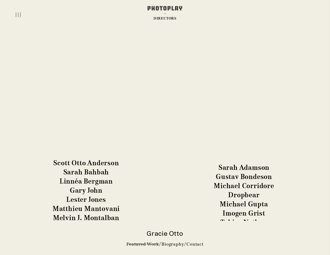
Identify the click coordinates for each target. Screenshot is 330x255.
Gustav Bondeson (244, 176)
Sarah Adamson (243, 167)
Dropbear (243, 195)
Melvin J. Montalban (86, 218)
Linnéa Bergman (86, 181)
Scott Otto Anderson (86, 163)
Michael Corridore (244, 186)
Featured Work (142, 244)
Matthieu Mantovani (86, 208)
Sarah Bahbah (86, 172)
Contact (195, 244)
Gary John (86, 190)
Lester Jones (86, 199)
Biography (172, 244)
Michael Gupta (244, 204)
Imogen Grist (244, 213)
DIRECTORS (165, 18)
